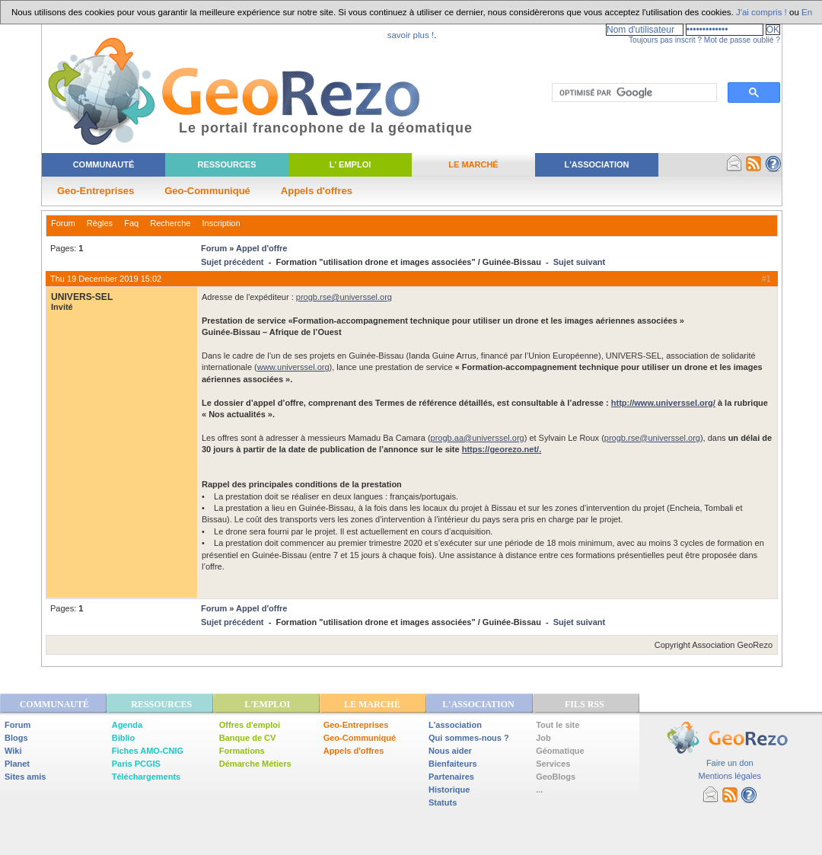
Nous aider (450, 750)
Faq (131, 223)
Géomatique (560, 750)
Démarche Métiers (255, 763)
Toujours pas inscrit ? (665, 40)
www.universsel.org (293, 367)
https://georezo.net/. (502, 449)
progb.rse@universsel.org (344, 296)
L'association (455, 724)
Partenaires (451, 776)
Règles (100, 223)
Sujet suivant (579, 261)
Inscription (221, 223)
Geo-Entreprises (95, 190)
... (539, 789)
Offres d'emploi (249, 724)
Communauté (104, 164)
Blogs (16, 737)
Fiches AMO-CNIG (147, 750)
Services (553, 763)
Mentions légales (729, 775)
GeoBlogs (555, 776)
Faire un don (730, 762)
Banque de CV (247, 737)
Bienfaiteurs (453, 763)
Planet (17, 763)
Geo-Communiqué (207, 190)
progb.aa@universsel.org (477, 437)
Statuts (443, 802)
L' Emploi (350, 164)
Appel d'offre (261, 248)
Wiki (13, 750)
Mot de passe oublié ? (742, 40)
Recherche (170, 223)
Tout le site (557, 724)
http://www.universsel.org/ (663, 402)
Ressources (226, 164)
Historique (449, 789)
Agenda (127, 724)
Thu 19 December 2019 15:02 (105, 278)
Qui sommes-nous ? (469, 737)
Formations (242, 750)
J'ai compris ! (761, 12)
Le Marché (473, 164)
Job (543, 737)
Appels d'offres (316, 190)
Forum (63, 223)
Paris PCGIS (136, 763)
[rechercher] (632, 93)
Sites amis (25, 776)
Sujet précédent (232, 261)
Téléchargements (146, 776)
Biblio (123, 737)
